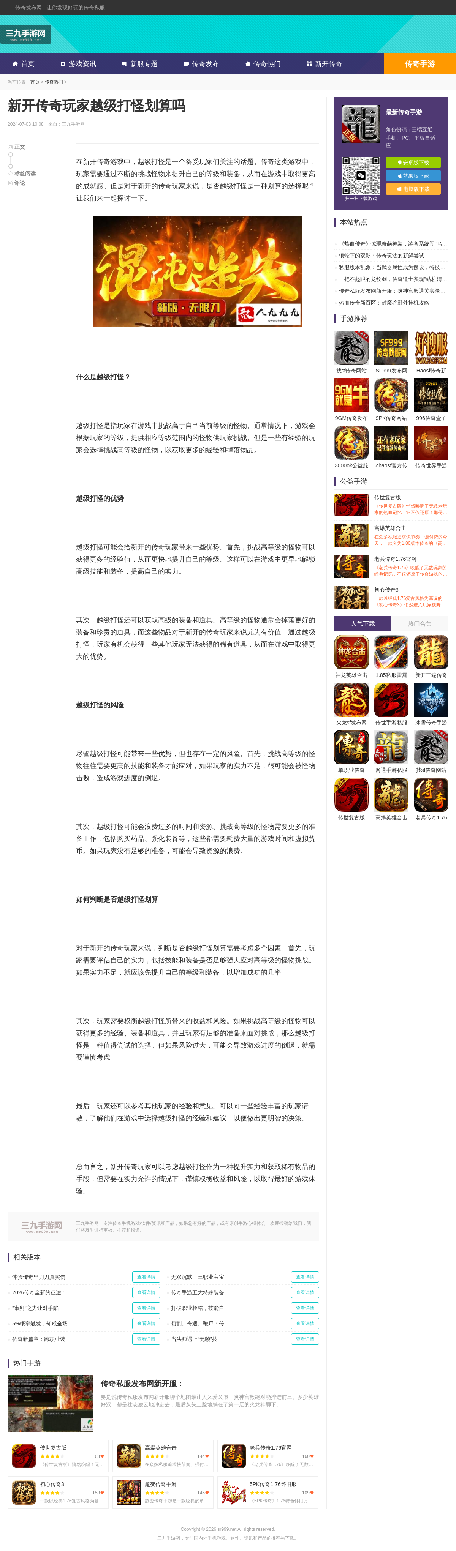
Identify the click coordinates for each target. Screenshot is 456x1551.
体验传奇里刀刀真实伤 (38, 1277)
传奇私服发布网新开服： (142, 1383)
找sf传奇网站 (351, 371)
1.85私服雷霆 (391, 675)
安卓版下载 (413, 162)
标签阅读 (22, 173)
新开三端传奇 (431, 675)
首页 (22, 63)
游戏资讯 (76, 63)
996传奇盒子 (431, 418)
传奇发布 (199, 63)
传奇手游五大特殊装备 (197, 1292)
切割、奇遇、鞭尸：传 (197, 1324)
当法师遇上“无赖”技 (194, 1339)
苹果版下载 (413, 176)
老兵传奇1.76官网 (411, 566)
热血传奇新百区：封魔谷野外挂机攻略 (384, 303)
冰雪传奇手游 (431, 722)
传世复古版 (411, 505)
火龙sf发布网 (351, 722)
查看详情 (146, 1277)
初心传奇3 (411, 597)
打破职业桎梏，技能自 (197, 1308)
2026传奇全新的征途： (39, 1292)
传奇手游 (420, 64)
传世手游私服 (391, 722)
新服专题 (138, 63)
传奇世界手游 (431, 465)
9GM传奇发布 (351, 418)
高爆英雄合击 (411, 536)
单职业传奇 (351, 770)
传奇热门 (261, 63)
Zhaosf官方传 (391, 465)
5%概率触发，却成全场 (40, 1324)
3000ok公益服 (351, 465)
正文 (16, 147)
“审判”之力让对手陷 (35, 1308)
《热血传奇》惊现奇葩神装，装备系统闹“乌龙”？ (396, 244)
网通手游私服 (391, 770)
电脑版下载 (413, 189)
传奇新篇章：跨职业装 (38, 1339)
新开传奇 (323, 63)
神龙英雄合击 (351, 675)
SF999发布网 (391, 371)
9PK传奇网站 (391, 418)
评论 (16, 183)
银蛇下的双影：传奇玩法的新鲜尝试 (381, 255)
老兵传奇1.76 (431, 817)
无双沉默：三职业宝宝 (197, 1277)
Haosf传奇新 (431, 371)
